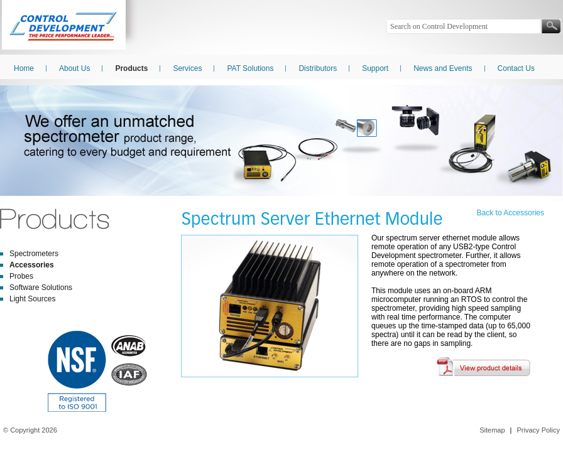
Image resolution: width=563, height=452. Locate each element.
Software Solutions (40, 287)
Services (187, 68)
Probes (21, 276)
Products (131, 68)
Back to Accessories (510, 212)
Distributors (317, 68)
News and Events (442, 68)
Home (24, 68)
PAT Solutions (250, 68)
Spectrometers (33, 253)
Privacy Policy (538, 430)
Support (375, 68)
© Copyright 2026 (30, 430)
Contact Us (516, 68)
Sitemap (492, 430)
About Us (74, 68)
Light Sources (32, 298)
